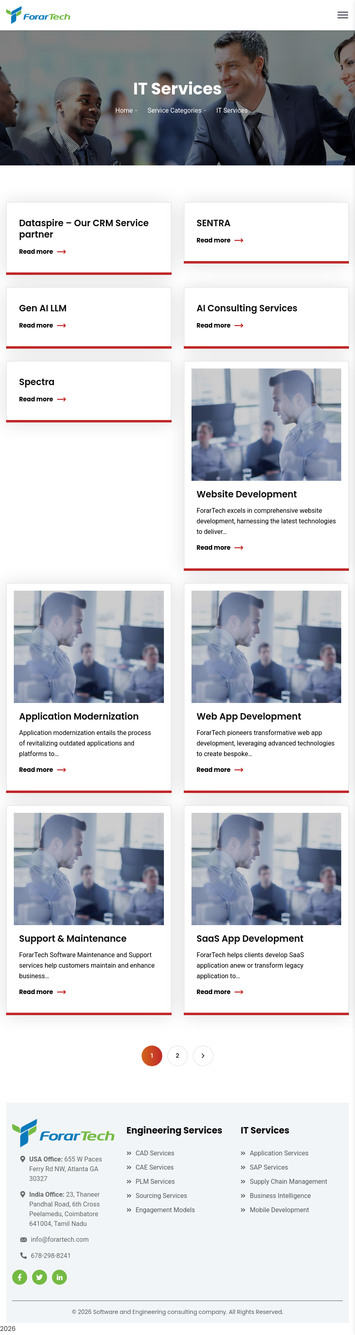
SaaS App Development (250, 938)
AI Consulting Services (247, 308)
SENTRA (214, 223)
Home (124, 110)
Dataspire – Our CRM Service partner (83, 229)
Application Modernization (79, 716)
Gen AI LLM (43, 308)
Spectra (36, 382)
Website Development (247, 494)
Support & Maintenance (73, 938)
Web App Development (249, 716)
